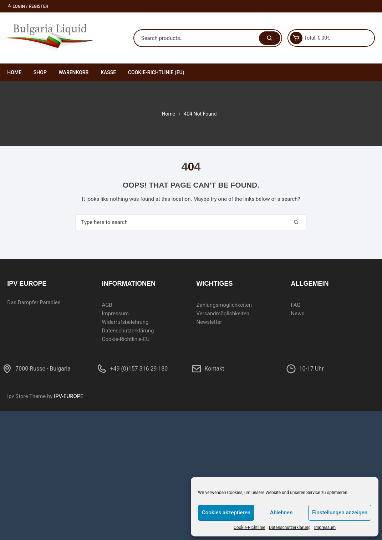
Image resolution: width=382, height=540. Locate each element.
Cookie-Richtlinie (249, 527)
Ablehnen (281, 512)
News (298, 313)
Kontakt (214, 368)
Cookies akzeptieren (226, 512)
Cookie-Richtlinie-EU (125, 339)
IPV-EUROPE (68, 396)
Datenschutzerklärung (290, 527)
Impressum (325, 527)
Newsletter (209, 322)
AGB (107, 305)
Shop (40, 72)
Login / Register (27, 6)
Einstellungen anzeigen (339, 512)
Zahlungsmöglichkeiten (224, 305)
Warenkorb (74, 72)
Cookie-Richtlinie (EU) (156, 72)
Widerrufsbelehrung (125, 322)
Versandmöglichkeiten (222, 313)
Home (14, 72)
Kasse (108, 72)
